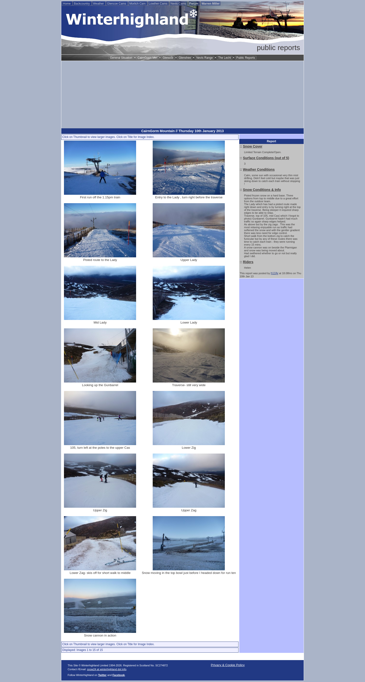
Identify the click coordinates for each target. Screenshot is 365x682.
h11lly (274, 273)
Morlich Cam (137, 3)
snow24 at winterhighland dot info (106, 669)
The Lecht (224, 57)
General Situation (121, 57)
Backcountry (82, 3)
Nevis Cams (178, 3)
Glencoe (168, 57)
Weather (99, 3)
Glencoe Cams (117, 3)
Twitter (102, 675)
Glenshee (185, 57)
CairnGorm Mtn (147, 57)
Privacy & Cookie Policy (228, 665)
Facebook (119, 675)
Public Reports (245, 57)
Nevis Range (204, 57)
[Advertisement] (182, 94)
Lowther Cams (158, 3)
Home (67, 3)
